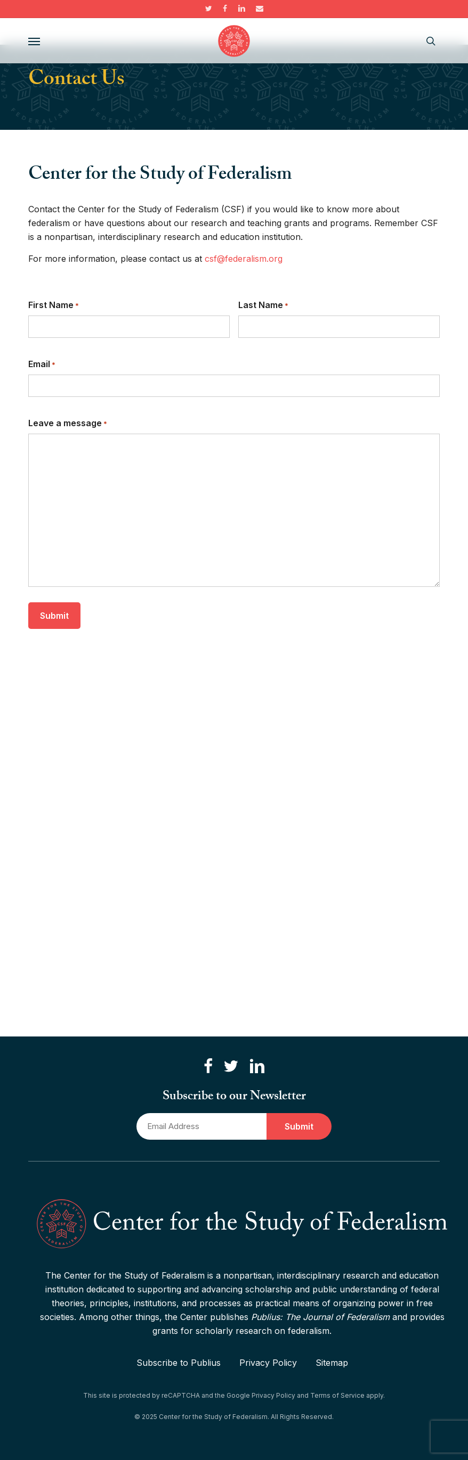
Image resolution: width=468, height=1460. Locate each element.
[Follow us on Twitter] (230, 1066)
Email (41, 364)
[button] (34, 41)
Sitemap (332, 1362)
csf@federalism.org (244, 258)
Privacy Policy (268, 1362)
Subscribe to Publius (178, 1362)
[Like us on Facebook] (208, 1066)
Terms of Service (337, 1395)
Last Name (263, 305)
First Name (53, 305)
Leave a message (67, 423)
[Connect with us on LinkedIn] (257, 1066)
